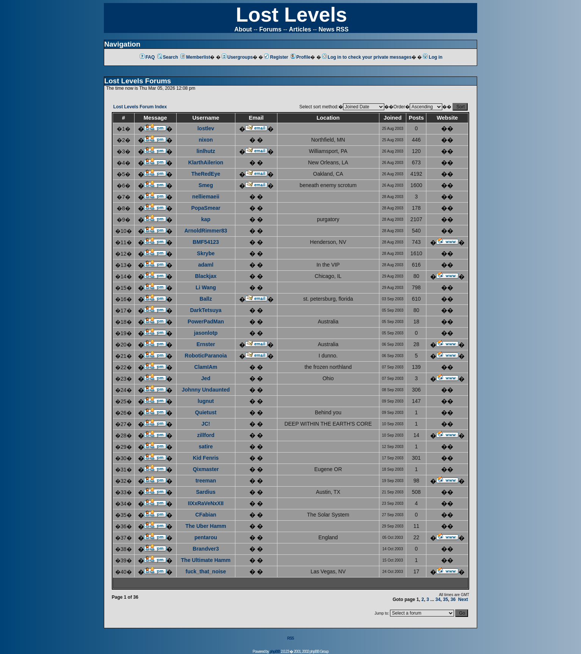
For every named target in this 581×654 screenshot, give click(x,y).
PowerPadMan (206, 321)
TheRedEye (205, 174)
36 (453, 599)
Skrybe (206, 253)
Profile (300, 57)
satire (206, 446)
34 (437, 599)
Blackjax (205, 276)
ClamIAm (206, 367)
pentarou (205, 537)
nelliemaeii (205, 197)
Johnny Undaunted (206, 390)
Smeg (206, 185)
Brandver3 (206, 549)
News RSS (334, 29)
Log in (432, 57)
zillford (206, 435)
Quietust (206, 412)
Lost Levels (291, 14)
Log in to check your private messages (367, 57)
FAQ (147, 57)
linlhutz (205, 151)
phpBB (274, 651)
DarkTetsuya (205, 310)
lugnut (206, 401)
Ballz (206, 299)
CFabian (205, 515)
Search (167, 57)
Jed (205, 378)
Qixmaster (206, 469)
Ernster (205, 344)
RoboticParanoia (206, 356)
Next (463, 599)
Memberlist (195, 57)
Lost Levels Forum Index (140, 106)
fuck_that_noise (206, 571)
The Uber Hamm (205, 526)
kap (205, 219)
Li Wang (206, 287)
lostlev (205, 128)
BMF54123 (206, 242)
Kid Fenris (206, 458)
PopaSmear (205, 208)
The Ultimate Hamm (206, 560)
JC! (206, 424)
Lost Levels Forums (137, 81)
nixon (206, 140)
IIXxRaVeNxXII (206, 503)
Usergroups (237, 57)
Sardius (205, 492)
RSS (290, 638)
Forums (270, 29)
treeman (206, 481)
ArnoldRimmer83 (205, 231)
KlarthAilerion (206, 162)
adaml (205, 265)
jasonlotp (206, 333)
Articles (300, 29)
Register (276, 57)
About (243, 29)
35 (445, 599)
